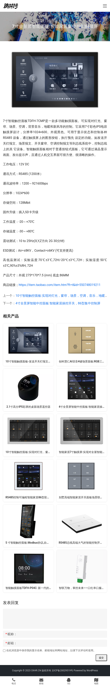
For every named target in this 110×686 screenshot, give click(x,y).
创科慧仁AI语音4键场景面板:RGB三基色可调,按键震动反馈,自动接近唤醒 (83, 361)
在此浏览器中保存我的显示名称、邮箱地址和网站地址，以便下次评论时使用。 (51, 650)
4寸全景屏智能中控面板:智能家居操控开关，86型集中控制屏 (58, 303)
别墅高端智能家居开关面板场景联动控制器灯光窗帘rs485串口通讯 (83, 497)
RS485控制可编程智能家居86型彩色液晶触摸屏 (30, 497)
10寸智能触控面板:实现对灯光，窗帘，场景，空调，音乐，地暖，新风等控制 (30, 452)
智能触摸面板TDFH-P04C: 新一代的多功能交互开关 (30, 588)
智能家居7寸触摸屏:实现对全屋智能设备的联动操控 (83, 452)
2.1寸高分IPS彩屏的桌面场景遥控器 (28, 406)
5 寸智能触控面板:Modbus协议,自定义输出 (30, 542)
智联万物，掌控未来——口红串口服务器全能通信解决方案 (83, 588)
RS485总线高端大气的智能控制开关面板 (83, 542)
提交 (101, 657)
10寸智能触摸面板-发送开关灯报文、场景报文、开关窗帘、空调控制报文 (30, 361)
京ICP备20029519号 (62, 670)
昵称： (11, 634)
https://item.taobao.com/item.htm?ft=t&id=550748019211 (60, 285)
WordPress (92, 670)
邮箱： (11, 643)
